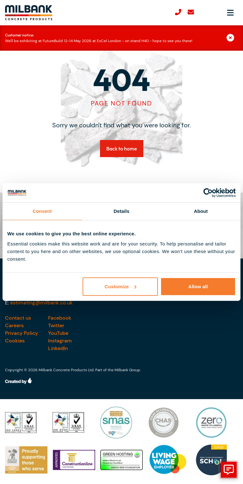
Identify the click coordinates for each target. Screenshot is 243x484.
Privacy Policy (21, 333)
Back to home (121, 148)
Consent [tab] (42, 211)
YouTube (58, 333)
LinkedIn (58, 348)
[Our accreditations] (26, 422)
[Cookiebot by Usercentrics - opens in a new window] (208, 193)
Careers (14, 325)
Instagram (60, 340)
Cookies (15, 340)
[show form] (229, 470)
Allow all (198, 286)
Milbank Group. (128, 370)
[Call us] (178, 13)
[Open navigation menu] (230, 12)
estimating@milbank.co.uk (41, 302)
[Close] (232, 38)
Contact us (18, 318)
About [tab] (201, 211)
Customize (121, 286)
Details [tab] (121, 211)
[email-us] (191, 13)
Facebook (60, 318)
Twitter (56, 325)
